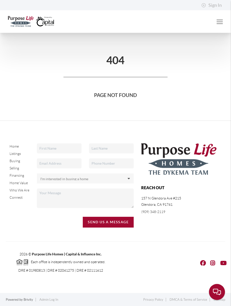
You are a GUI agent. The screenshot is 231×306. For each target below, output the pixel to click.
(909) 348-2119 (153, 212)
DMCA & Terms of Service (188, 299)
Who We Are (19, 190)
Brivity (28, 299)
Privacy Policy (153, 299)
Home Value (19, 183)
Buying (15, 161)
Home (14, 146)
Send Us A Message (108, 222)
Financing (17, 175)
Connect (16, 197)
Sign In (211, 5)
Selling (14, 168)
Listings (15, 154)
